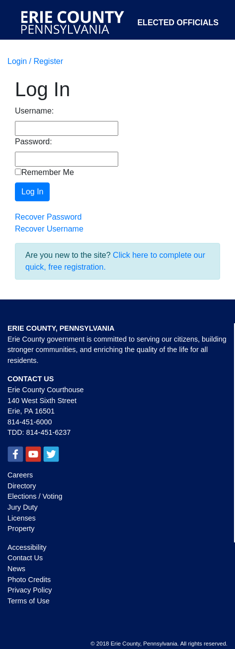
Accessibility (26, 547)
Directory (21, 486)
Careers (20, 475)
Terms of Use (28, 601)
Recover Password (48, 217)
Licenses (21, 518)
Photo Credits (29, 580)
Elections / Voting (34, 496)
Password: (33, 141)
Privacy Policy (29, 590)
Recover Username (49, 229)
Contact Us (25, 558)
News (16, 569)
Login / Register (35, 61)
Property (20, 528)
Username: (34, 111)
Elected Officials (178, 22)
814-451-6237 (48, 432)
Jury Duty (22, 507)
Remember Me (44, 172)
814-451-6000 (29, 422)
